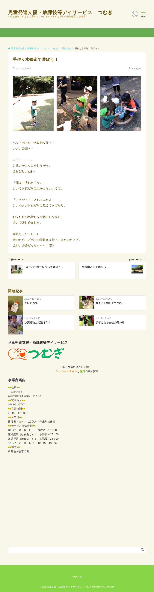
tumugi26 (136, 68)
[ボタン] (135, 14)
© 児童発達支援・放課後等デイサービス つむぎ (65, 586)
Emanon (110, 586)
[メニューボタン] (143, 14)
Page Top (77, 574)
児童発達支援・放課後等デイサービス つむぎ (60, 12)
